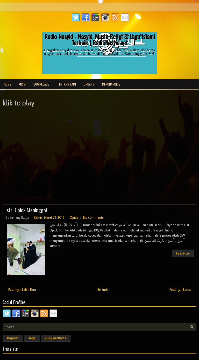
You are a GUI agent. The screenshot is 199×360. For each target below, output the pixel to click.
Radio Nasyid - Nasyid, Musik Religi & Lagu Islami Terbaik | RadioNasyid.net (99, 39)
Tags (32, 338)
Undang (89, 84)
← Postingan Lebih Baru (20, 289)
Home (7, 84)
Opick (74, 217)
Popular (13, 338)
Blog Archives (55, 338)
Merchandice (111, 84)
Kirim (22, 84)
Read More (183, 253)
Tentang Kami (66, 84)
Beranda (102, 289)
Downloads (41, 84)
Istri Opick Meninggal (26, 210)
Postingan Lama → (182, 289)
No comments (93, 217)
